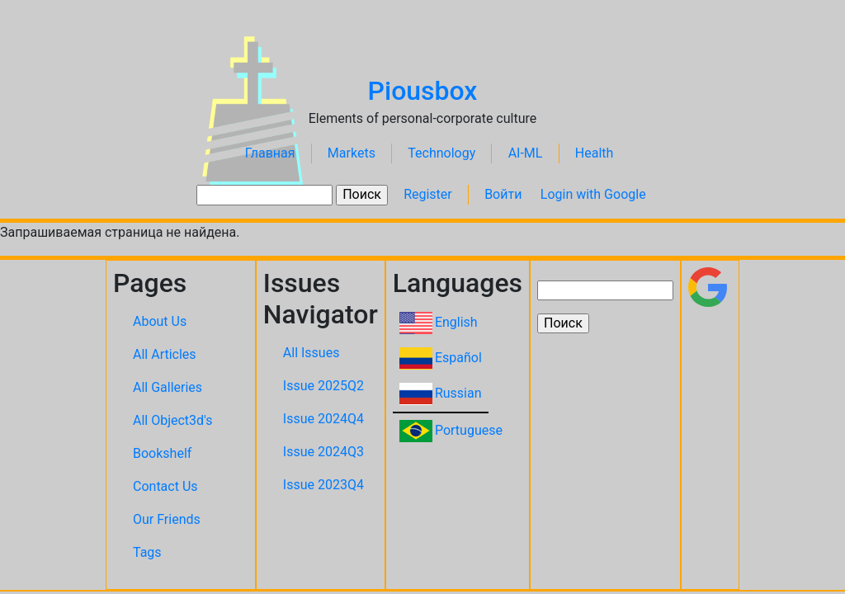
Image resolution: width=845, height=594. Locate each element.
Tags (147, 552)
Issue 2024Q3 (323, 452)
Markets (351, 153)
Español (458, 357)
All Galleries (167, 387)
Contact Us (165, 486)
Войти (503, 194)
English (456, 322)
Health (594, 153)
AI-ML (525, 153)
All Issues (311, 353)
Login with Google (593, 194)
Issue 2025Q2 (323, 386)
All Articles (164, 354)
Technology (441, 153)
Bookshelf (162, 453)
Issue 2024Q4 (323, 419)
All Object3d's (173, 420)
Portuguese (469, 430)
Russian (458, 393)
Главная (270, 153)
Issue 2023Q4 (323, 485)
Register (428, 194)
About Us (159, 321)
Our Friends (167, 519)
